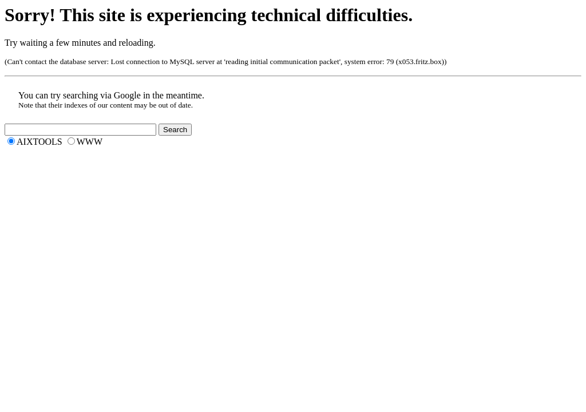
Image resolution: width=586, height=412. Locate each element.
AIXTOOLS (39, 141)
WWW (89, 141)
